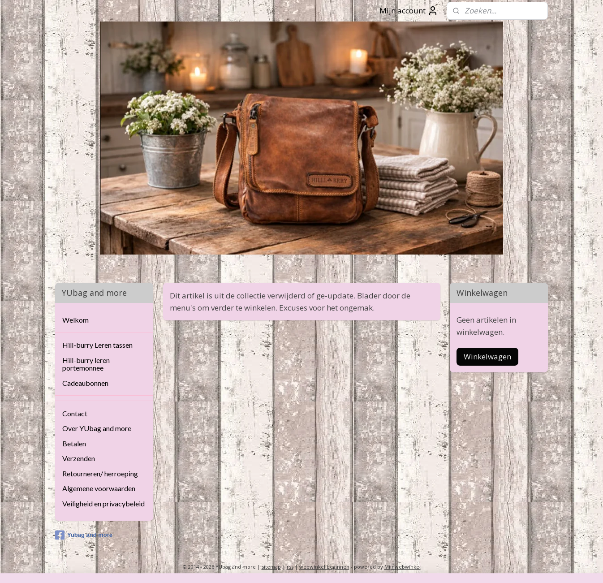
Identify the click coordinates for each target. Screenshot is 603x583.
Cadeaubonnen (85, 383)
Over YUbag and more (96, 428)
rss (290, 566)
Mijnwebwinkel (402, 566)
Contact (74, 413)
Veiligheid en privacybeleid (103, 503)
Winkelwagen (487, 356)
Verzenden (78, 458)
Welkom (75, 319)
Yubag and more (83, 535)
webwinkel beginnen (324, 566)
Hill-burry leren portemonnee (86, 364)
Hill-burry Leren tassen (97, 345)
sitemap (271, 566)
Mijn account (408, 10)
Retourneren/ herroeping (100, 473)
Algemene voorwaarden (98, 488)
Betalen (74, 443)
